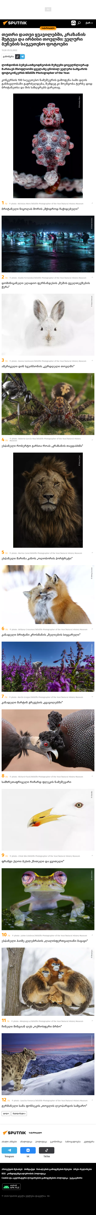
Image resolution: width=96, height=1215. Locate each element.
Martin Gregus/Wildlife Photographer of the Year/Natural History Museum (50, 697)
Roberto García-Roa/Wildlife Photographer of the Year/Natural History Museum (45, 440)
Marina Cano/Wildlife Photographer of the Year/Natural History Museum (50, 553)
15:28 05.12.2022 (9, 50)
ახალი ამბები (9, 1141)
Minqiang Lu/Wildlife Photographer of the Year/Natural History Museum (51, 1021)
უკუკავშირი (75, 1178)
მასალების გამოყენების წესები (54, 1169)
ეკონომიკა (56, 1141)
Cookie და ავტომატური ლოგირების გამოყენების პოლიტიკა (35, 1178)
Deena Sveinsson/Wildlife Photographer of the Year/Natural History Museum (52, 361)
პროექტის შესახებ (12, 1169)
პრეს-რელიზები (82, 1169)
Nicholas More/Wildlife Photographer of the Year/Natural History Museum (50, 204)
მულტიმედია (19, 1113)
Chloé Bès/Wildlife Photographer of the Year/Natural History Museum (49, 856)
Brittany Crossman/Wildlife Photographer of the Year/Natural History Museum (52, 629)
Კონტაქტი (29, 1169)
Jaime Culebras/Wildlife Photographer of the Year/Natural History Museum (54, 936)
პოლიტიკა (41, 1141)
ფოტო (6, 1113)
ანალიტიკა (26, 1141)
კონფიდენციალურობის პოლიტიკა (26, 1173)
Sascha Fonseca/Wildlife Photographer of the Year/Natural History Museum (53, 1101)
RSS (4, 1173)
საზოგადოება (73, 1141)
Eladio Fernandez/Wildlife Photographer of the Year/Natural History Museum (52, 278)
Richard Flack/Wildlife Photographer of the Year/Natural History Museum (50, 777)
